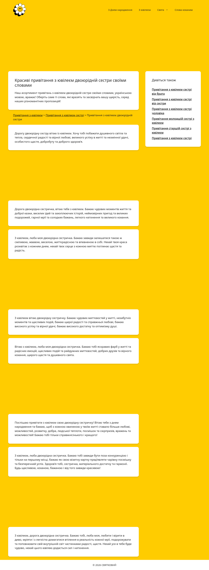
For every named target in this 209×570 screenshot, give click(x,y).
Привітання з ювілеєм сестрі (172, 138)
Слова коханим (184, 9)
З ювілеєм (145, 9)
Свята (164, 10)
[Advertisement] (104, 44)
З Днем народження (120, 9)
